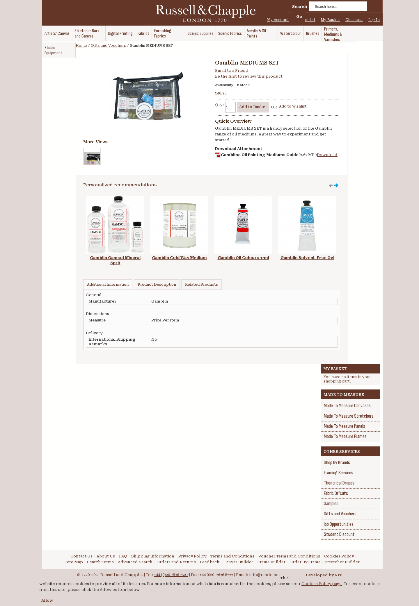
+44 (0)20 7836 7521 (171, 575)
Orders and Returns (176, 562)
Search (299, 6)
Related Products (201, 285)
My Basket (330, 20)
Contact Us (81, 556)
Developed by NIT (324, 575)
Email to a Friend (231, 70)
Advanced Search (135, 562)
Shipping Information (152, 556)
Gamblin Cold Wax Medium (179, 257)
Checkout (354, 20)
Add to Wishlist (293, 106)
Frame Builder (271, 562)
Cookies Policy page (321, 584)
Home (81, 46)
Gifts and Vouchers (108, 46)
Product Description (157, 285)
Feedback (209, 562)
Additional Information (108, 285)
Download (327, 155)
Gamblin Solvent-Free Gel (307, 257)
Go (299, 16)
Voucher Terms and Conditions (289, 556)
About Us (106, 556)
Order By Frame (305, 562)
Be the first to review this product (249, 76)
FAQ (123, 556)
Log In (374, 20)
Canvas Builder (238, 562)
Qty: (219, 105)
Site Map (74, 562)
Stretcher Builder (342, 562)
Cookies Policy (339, 556)
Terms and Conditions (232, 556)
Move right (331, 185)
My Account (278, 20)
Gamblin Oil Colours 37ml (243, 257)
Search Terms (100, 562)
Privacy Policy (192, 556)
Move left (336, 185)
